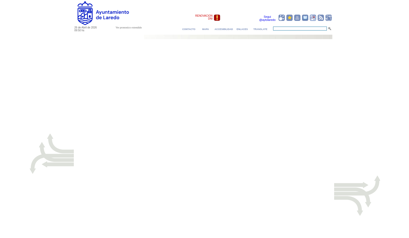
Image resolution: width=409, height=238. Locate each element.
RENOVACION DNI (204, 17)
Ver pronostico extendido (129, 27)
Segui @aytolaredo (267, 18)
